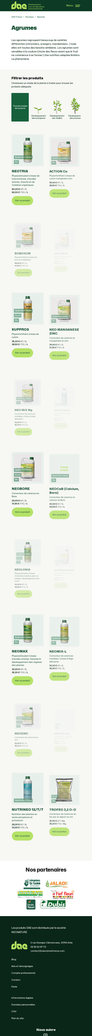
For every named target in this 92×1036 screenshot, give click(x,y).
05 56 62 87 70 (38, 947)
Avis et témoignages (22, 966)
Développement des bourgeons (38, 106)
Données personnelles (23, 1005)
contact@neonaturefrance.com (48, 951)
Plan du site (17, 1018)
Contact (15, 980)
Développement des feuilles (57, 106)
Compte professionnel (23, 973)
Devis (14, 987)
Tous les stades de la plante (20, 107)
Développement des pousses (75, 106)
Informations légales (22, 998)
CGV (13, 1011)
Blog (13, 959)
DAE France (16, 17)
